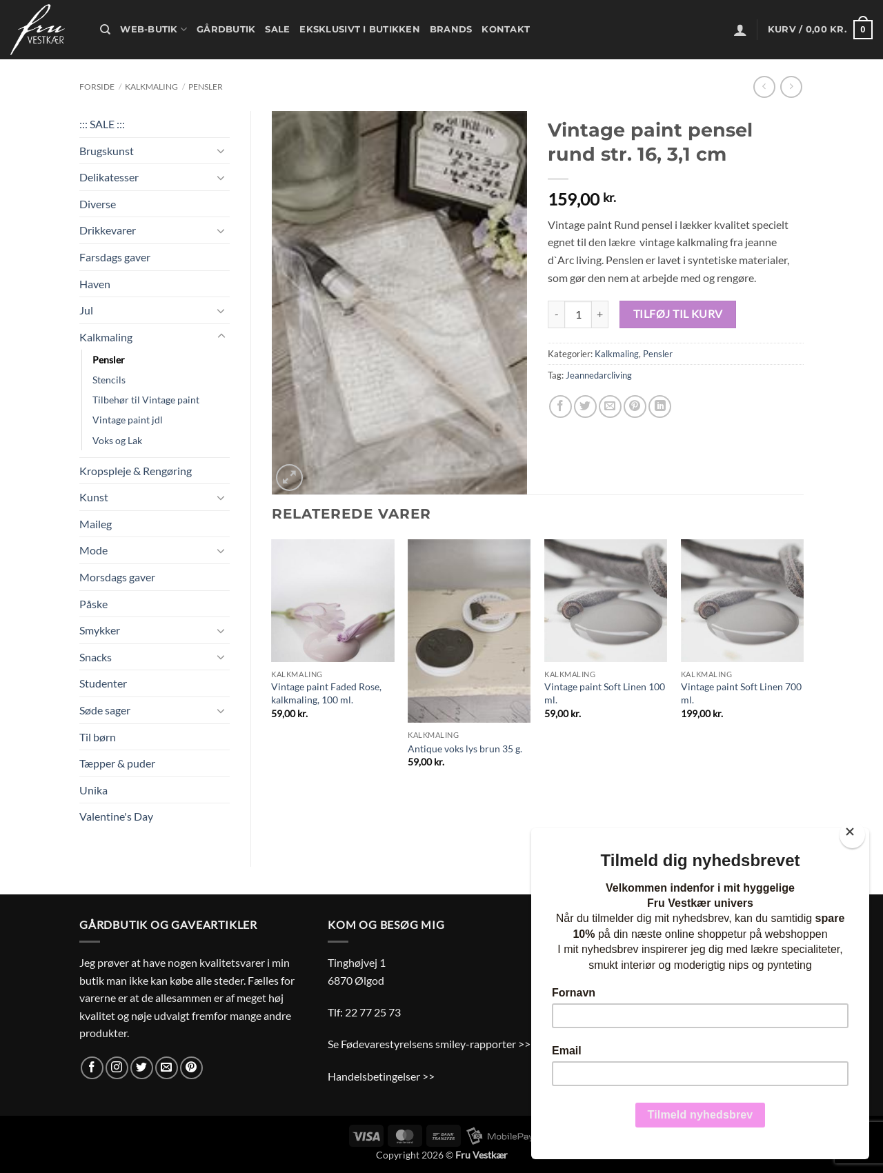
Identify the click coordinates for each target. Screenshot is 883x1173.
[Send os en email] (166, 1067)
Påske (93, 603)
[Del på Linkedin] (659, 406)
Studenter (103, 683)
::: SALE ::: (102, 123)
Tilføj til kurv (678, 314)
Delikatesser (109, 176)
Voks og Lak (117, 440)
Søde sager (104, 709)
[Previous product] (791, 86)
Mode (93, 550)
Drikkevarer (107, 230)
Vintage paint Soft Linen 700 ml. (741, 693)
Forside (97, 86)
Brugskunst (106, 150)
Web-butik (153, 29)
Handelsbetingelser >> (381, 1076)
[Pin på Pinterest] (635, 406)
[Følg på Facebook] (92, 1067)
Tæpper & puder (117, 763)
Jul (86, 310)
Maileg (95, 523)
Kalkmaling (151, 86)
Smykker (99, 629)
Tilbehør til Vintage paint (145, 399)
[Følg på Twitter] (141, 1067)
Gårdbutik (226, 29)
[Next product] (764, 86)
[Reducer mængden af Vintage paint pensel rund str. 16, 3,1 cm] (556, 314)
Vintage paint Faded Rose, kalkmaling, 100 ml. (326, 693)
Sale (277, 29)
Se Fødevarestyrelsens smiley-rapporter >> (429, 1043)
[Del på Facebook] (560, 406)
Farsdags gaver (114, 256)
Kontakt (506, 29)
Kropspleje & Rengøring (135, 470)
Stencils (109, 379)
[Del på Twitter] (585, 406)
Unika (93, 789)
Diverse (97, 203)
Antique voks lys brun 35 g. (465, 748)
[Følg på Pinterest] (191, 1067)
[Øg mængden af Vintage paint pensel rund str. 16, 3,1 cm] (600, 314)
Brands (451, 29)
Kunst (93, 496)
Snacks (95, 656)
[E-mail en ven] (610, 406)
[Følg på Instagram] (117, 1067)
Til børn (97, 736)
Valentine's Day (116, 816)
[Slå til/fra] (221, 150)
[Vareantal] (578, 314)
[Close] (852, 834)
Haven (94, 283)
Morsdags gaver (117, 576)
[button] (740, 29)
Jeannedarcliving (599, 375)
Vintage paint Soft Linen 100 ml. (604, 693)
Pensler (205, 86)
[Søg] (105, 30)
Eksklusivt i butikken (359, 29)
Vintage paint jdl (127, 419)
